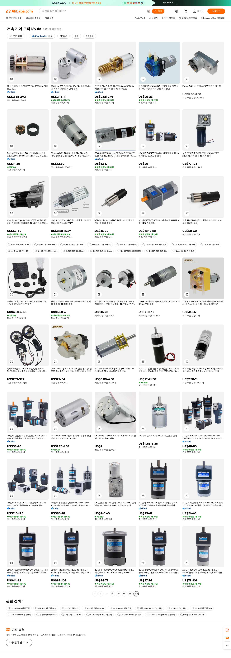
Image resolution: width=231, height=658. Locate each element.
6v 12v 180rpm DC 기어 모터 (99, 615)
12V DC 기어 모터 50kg (45, 608)
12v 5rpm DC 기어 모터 (18, 251)
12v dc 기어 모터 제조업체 (154, 244)
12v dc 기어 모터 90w (202, 608)
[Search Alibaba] (93, 11)
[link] (227, 630)
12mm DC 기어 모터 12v (100, 244)
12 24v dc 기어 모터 (177, 608)
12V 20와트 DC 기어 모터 (19, 615)
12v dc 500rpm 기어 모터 (72, 244)
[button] (149, 11)
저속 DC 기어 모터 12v (127, 244)
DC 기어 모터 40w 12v (94, 608)
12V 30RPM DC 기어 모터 (129, 251)
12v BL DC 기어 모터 (210, 244)
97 (118, 594)
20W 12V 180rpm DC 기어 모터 (161, 615)
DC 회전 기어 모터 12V (156, 251)
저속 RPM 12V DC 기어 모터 (149, 608)
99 (130, 594)
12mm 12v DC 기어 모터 (183, 251)
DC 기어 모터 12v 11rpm (101, 251)
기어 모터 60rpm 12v (46, 615)
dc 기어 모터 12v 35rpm (74, 251)
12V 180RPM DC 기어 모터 (129, 615)
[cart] (186, 11)
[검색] (158, 11)
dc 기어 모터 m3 (70, 608)
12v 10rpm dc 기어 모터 (120, 608)
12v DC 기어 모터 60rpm (46, 251)
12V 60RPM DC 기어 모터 (183, 244)
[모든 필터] (15, 36)
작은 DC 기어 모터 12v (44, 244)
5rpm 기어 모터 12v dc (18, 244)
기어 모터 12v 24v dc (71, 615)
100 (136, 594)
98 (124, 594)
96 (113, 594)
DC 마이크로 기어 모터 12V (192, 615)
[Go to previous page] (95, 593)
